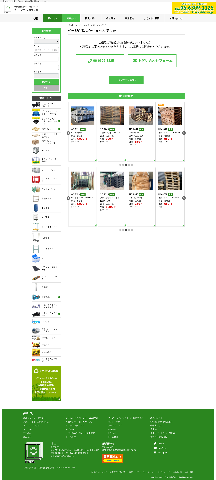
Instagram (160, 452)
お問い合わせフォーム (153, 61)
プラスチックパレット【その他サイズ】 (126, 418)
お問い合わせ (176, 18)
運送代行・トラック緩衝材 (162, 433)
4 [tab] (129, 165)
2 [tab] (123, 165)
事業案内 (129, 18)
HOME (71, 25)
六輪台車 (112, 429)
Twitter (159, 443)
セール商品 (71, 437)
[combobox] (46, 59)
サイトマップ (164, 472)
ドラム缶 (27, 429)
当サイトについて (99, 472)
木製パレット (156, 418)
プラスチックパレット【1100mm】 (82, 418)
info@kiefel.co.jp (66, 456)
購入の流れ (90, 18)
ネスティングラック (75, 425)
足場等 (153, 429)
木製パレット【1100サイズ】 (79, 422)
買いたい (52, 18)
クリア (46, 88)
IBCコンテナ (114, 422)
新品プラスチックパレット (35, 418)
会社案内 (110, 18)
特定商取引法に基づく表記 (121, 472)
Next (183, 132)
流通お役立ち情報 (158, 437)
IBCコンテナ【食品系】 (161, 422)
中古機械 (27, 433)
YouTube (160, 448)
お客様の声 (177, 472)
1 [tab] (120, 165)
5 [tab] (132, 165)
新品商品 (27, 437)
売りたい (71, 18)
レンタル (112, 433)
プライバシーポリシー (145, 472)
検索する (46, 82)
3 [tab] (126, 165)
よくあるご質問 (151, 18)
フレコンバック (115, 425)
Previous (67, 132)
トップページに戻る (126, 80)
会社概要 (189, 472)
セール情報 (113, 437)
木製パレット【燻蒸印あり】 (36, 422)
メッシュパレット (31, 425)
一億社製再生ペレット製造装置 (80, 433)
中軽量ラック (156, 425)
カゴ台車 (70, 429)
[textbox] (35, 59)
